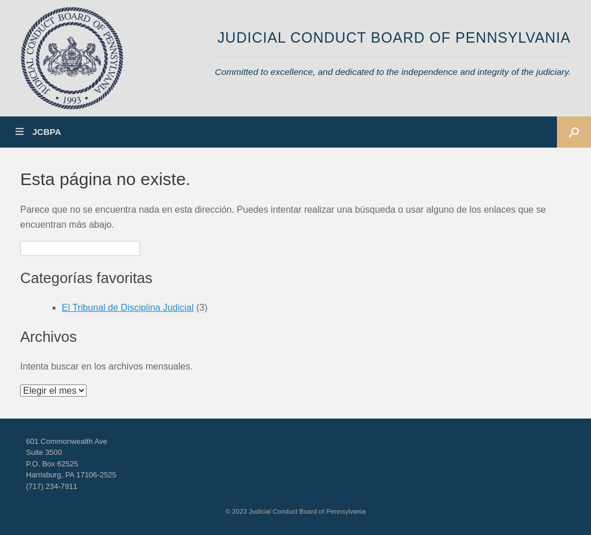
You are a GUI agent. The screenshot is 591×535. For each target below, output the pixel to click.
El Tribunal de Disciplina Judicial (128, 307)
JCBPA (38, 132)
